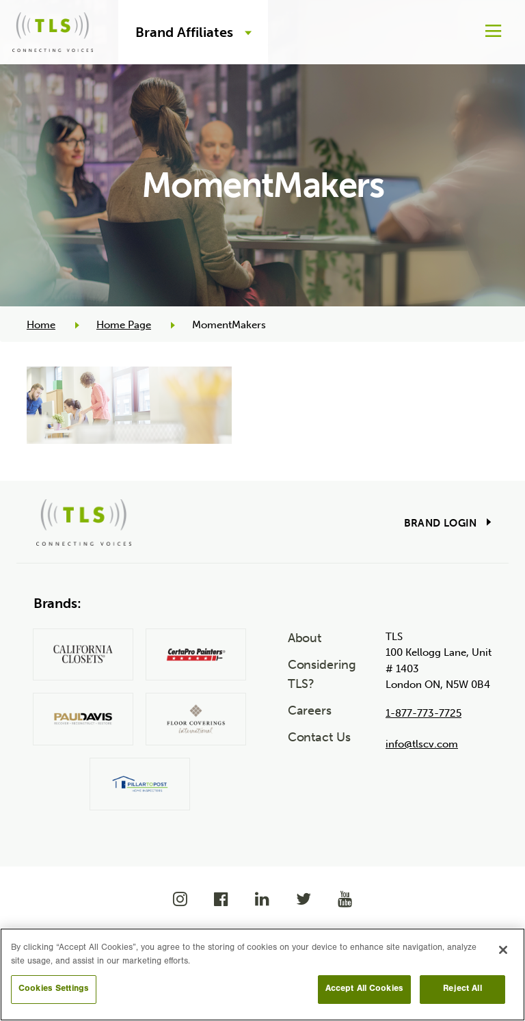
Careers (310, 710)
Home (41, 325)
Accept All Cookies (364, 989)
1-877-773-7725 (423, 713)
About (305, 638)
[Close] (503, 950)
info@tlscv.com (422, 744)
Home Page (123, 325)
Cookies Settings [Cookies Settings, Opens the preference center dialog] (53, 989)
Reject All (462, 989)
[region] (262, 974)
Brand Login (440, 523)
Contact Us (319, 737)
